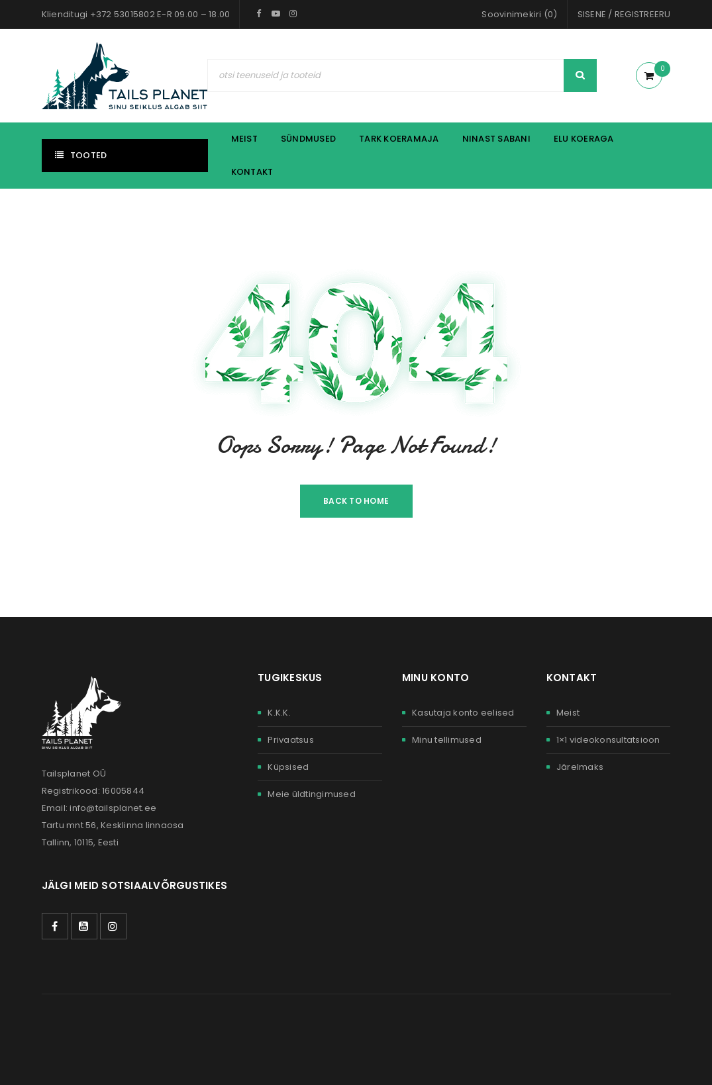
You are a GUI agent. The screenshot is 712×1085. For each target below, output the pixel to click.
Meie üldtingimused (312, 794)
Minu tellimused (447, 739)
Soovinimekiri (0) (519, 14)
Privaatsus (291, 739)
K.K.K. (279, 712)
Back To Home (356, 500)
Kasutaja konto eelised (463, 712)
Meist (568, 712)
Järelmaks (579, 767)
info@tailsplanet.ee (113, 808)
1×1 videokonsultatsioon (608, 739)
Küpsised (288, 767)
